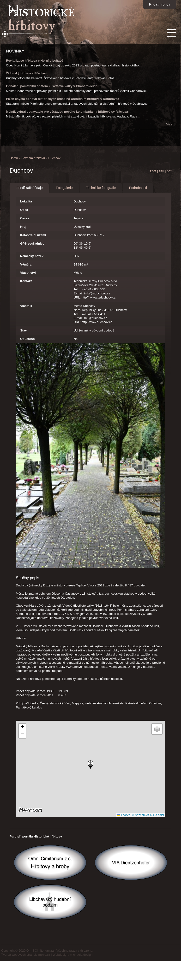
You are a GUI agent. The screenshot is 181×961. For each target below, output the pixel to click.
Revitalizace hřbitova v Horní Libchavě (34, 60)
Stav (23, 330)
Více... (170, 124)
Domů (14, 158)
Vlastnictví (28, 272)
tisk (161, 171)
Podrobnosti (138, 188)
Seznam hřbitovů (33, 158)
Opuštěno (27, 339)
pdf (169, 171)
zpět (153, 171)
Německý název (31, 256)
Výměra (25, 264)
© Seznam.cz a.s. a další (148, 815)
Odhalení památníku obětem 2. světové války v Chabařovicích (51, 86)
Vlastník (26, 306)
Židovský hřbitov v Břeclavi (26, 73)
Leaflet (123, 815)
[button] (90, 764)
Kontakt (26, 281)
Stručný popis (27, 578)
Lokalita (26, 201)
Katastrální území (33, 235)
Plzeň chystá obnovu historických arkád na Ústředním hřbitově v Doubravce (62, 99)
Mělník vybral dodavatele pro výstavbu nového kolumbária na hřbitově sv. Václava (67, 111)
